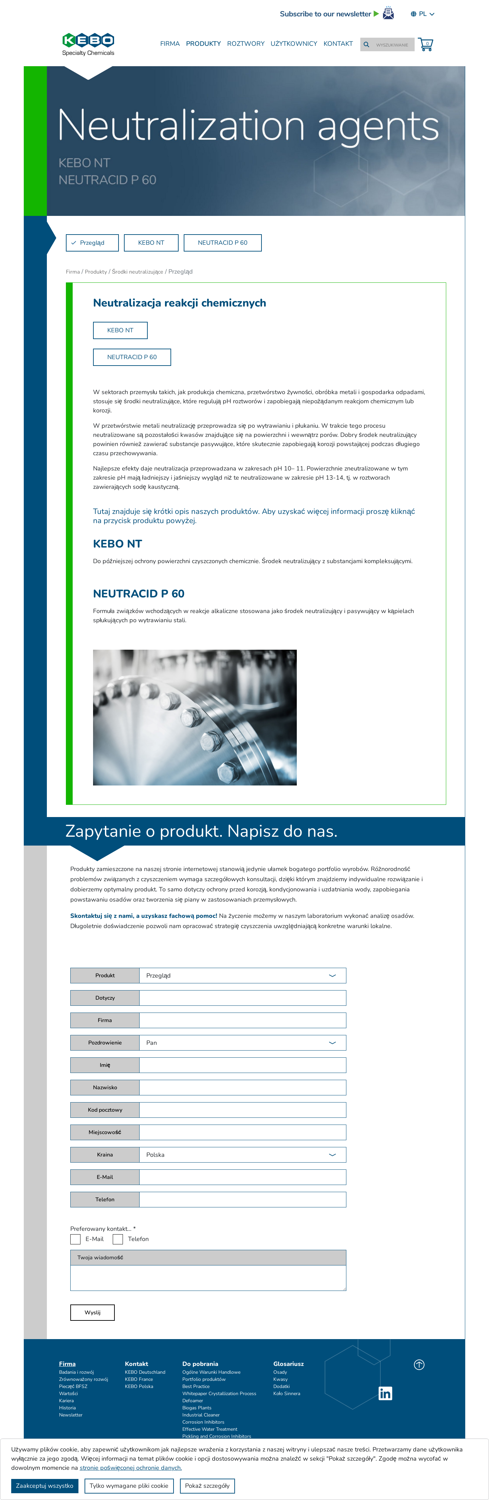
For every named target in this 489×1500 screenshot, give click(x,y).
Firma (170, 43)
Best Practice (196, 1386)
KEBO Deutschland (145, 1372)
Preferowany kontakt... (103, 1229)
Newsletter (71, 1415)
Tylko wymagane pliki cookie (129, 1486)
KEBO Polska (139, 1386)
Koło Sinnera (286, 1393)
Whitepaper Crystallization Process (219, 1393)
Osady (280, 1372)
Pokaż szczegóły (207, 1486)
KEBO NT (120, 330)
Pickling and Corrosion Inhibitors (216, 1436)
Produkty (203, 43)
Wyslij (93, 1312)
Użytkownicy (294, 43)
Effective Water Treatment (209, 1429)
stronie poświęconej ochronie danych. (131, 1468)
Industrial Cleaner (201, 1415)
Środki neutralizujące (138, 272)
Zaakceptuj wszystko (44, 1486)
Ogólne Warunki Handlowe (211, 1372)
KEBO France (139, 1379)
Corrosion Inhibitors (203, 1422)
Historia (67, 1408)
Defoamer (192, 1400)
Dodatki (281, 1386)
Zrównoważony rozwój (83, 1379)
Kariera (66, 1400)
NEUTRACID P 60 (132, 357)
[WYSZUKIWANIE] (393, 45)
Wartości (68, 1393)
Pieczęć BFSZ (73, 1386)
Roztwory (246, 43)
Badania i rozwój (76, 1372)
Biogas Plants (197, 1408)
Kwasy (280, 1379)
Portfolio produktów (204, 1379)
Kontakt (338, 43)
